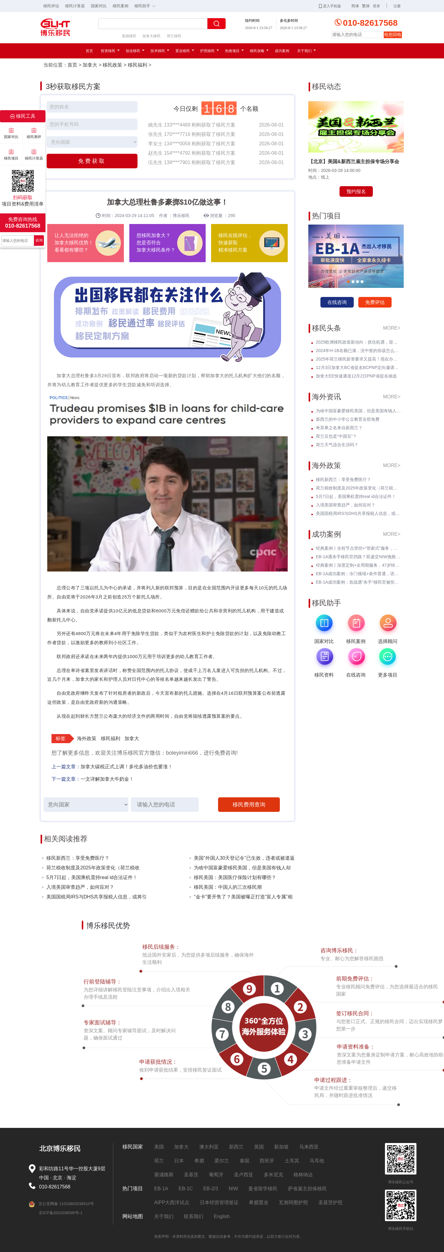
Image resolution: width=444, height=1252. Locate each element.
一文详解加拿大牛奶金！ (107, 779)
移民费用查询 (249, 805)
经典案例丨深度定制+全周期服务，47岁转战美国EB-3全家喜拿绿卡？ (358, 565)
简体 (355, 6)
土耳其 (292, 1160)
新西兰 (236, 1146)
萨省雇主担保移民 (307, 1188)
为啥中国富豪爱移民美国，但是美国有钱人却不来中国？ (242, 869)
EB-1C (186, 1188)
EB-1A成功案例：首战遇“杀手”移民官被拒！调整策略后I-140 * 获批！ (358, 582)
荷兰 (159, 1160)
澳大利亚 (209, 1146)
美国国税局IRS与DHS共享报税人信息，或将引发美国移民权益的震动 (96, 898)
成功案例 (282, 51)
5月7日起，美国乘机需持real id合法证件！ (92, 877)
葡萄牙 (216, 1174)
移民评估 (51, 6)
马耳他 (317, 1160)
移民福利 (137, 65)
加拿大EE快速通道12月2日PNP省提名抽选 (356, 376)
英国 (259, 1146)
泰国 (244, 1160)
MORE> (391, 328)
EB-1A (161, 1188)
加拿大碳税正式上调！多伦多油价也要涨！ (127, 766)
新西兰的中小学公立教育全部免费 (347, 419)
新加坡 (281, 1146)
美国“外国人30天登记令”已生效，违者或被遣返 (244, 858)
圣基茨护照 (330, 1202)
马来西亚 (309, 1146)
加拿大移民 (151, 36)
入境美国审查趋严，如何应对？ (80, 887)
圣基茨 (191, 1174)
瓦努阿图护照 (293, 1202)
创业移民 (135, 51)
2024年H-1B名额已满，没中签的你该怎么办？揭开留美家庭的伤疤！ (358, 350)
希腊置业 (258, 1202)
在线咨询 (337, 302)
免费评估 (375, 302)
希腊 (199, 1160)
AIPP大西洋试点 (171, 1202)
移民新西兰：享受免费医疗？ (77, 858)
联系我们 (193, 1216)
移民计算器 (75, 6)
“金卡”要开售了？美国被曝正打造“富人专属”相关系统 (243, 898)
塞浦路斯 (164, 1174)
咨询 (39, 240)
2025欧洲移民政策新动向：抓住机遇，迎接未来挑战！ (358, 342)
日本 (179, 1160)
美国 (159, 1146)
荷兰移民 (174, 36)
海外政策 (86, 738)
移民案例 (120, 6)
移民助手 (146, 5)
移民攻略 (259, 51)
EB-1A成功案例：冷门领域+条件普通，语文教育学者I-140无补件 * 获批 (358, 573)
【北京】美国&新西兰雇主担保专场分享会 (353, 161)
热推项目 (234, 51)
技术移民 (160, 51)
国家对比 (99, 6)
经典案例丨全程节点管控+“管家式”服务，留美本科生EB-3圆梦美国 (358, 548)
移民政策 (112, 65)
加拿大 (90, 65)
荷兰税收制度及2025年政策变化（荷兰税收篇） (93, 869)
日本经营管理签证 (219, 1202)
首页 (89, 51)
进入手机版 (330, 6)
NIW (233, 1188)
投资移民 (110, 51)
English (222, 1216)
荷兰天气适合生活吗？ (337, 444)
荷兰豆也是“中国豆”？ (336, 436)
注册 (397, 6)
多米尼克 (273, 1174)
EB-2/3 (210, 1188)
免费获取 (92, 161)
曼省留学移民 (262, 1188)
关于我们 (306, 51)
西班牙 (267, 1160)
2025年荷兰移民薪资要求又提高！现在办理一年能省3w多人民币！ (358, 359)
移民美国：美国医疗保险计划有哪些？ (235, 877)
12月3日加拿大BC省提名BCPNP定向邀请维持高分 (358, 367)
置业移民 (184, 51)
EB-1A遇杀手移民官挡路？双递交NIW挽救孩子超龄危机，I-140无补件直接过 (358, 556)
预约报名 (356, 191)
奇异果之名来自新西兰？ (339, 427)
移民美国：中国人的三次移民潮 (228, 887)
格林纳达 (303, 1174)
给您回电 (392, 34)
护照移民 (209, 51)
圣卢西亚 (243, 1174)
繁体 (366, 6)
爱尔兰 (221, 1160)
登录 (376, 6)
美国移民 (129, 36)
